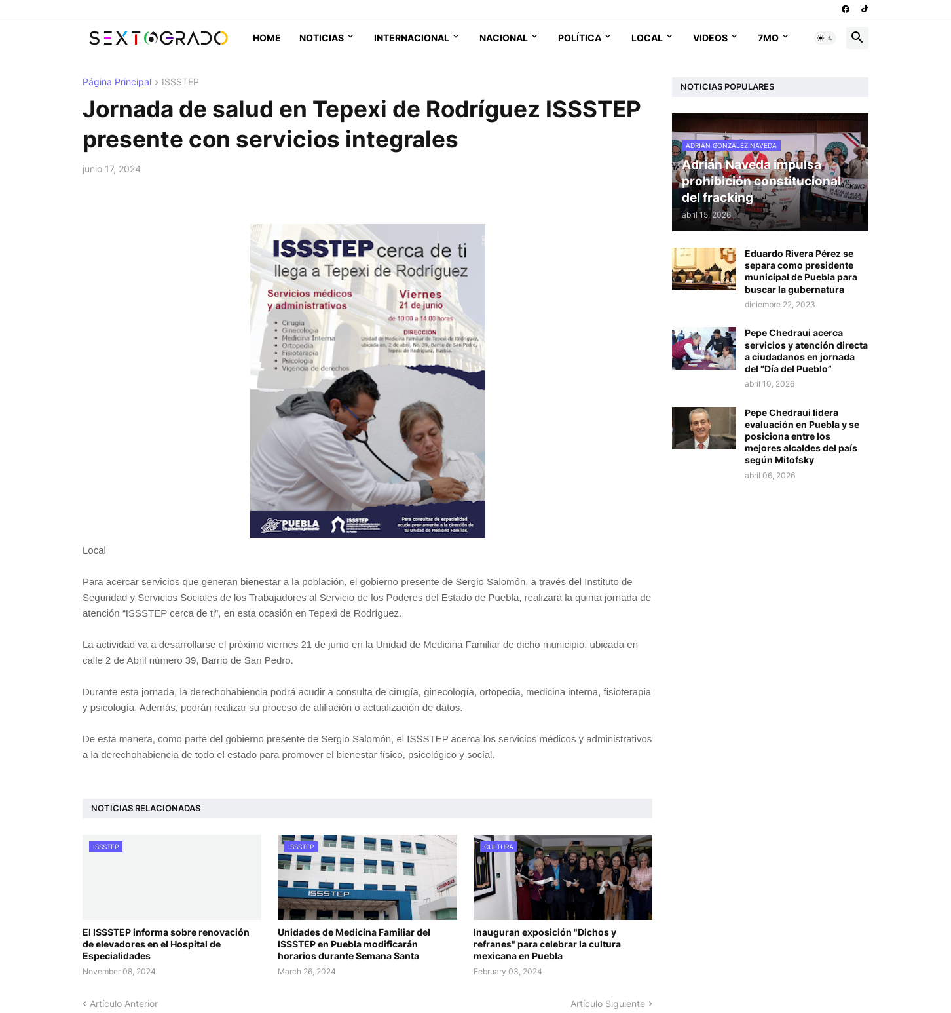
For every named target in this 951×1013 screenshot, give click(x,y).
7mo (768, 37)
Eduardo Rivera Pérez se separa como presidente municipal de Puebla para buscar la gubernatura (801, 271)
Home (267, 37)
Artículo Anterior (124, 1003)
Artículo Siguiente (607, 1003)
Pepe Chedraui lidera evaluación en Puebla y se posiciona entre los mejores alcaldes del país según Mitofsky (802, 436)
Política (579, 37)
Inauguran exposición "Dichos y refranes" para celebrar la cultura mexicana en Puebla (547, 944)
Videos (710, 37)
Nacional (503, 37)
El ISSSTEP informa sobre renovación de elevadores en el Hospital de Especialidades (166, 944)
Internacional (411, 37)
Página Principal (117, 82)
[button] (825, 38)
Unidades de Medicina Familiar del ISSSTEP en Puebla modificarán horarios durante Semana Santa (354, 944)
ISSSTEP (180, 82)
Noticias (321, 37)
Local (647, 37)
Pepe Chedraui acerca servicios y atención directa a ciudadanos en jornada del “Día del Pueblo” (806, 350)
